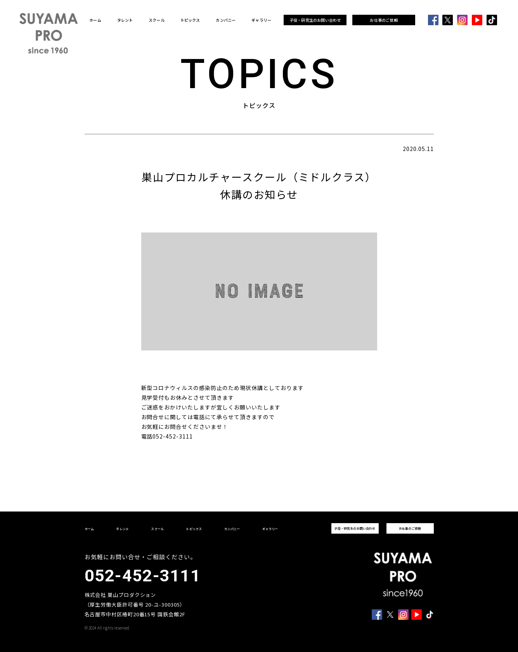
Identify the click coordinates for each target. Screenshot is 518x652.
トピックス (190, 20)
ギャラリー (261, 20)
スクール (157, 20)
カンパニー (226, 20)
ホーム (95, 20)
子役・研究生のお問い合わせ (315, 20)
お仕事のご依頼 (383, 20)
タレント (125, 20)
